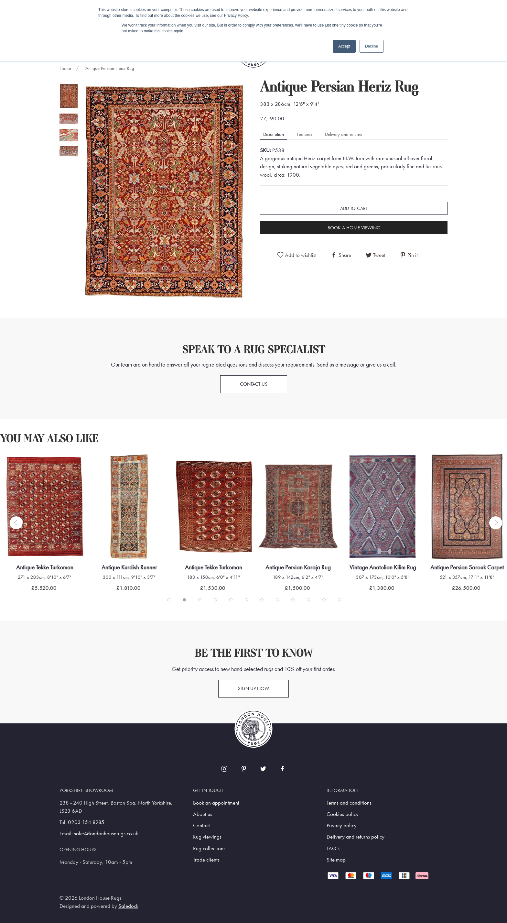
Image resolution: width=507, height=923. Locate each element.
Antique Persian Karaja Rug (298, 567)
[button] (164, 191)
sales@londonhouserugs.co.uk (106, 833)
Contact (201, 825)
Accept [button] (344, 46)
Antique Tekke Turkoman (44, 567)
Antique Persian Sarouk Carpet (467, 567)
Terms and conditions (349, 802)
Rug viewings (207, 836)
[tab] (68, 95)
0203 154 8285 (86, 822)
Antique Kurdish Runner (129, 567)
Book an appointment (216, 802)
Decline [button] (371, 46)
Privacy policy (342, 825)
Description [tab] (273, 134)
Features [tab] (304, 134)
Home (65, 68)
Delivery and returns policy (355, 836)
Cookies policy (343, 814)
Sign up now (253, 688)
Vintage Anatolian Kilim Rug (382, 567)
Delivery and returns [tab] (343, 134)
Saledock (128, 906)
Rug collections (209, 848)
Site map (336, 859)
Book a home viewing (354, 228)
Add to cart (354, 208)
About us (202, 814)
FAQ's (333, 848)
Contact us (253, 384)
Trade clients (206, 859)
